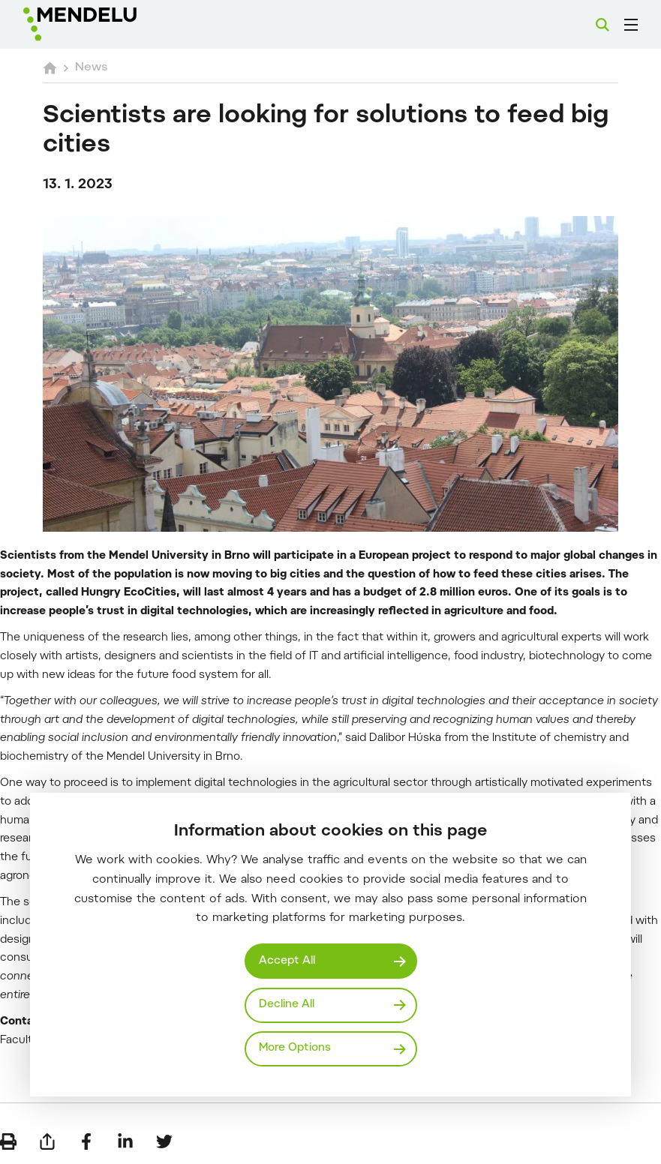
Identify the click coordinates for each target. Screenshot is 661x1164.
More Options (295, 1048)
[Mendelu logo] (102, 24)
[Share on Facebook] (86, 1141)
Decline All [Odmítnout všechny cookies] (286, 1004)
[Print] (8, 1141)
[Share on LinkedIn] (125, 1141)
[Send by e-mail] (47, 1141)
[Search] (602, 25)
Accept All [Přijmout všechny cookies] (287, 961)
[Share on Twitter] (164, 1141)
